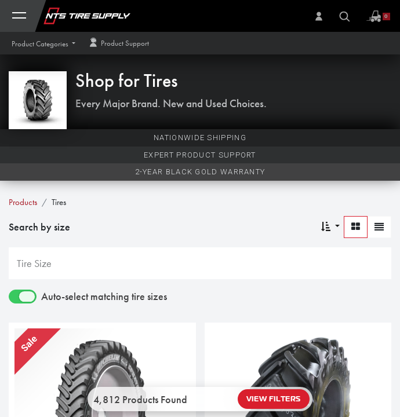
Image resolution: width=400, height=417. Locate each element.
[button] (43, 44)
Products (23, 202)
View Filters (273, 399)
